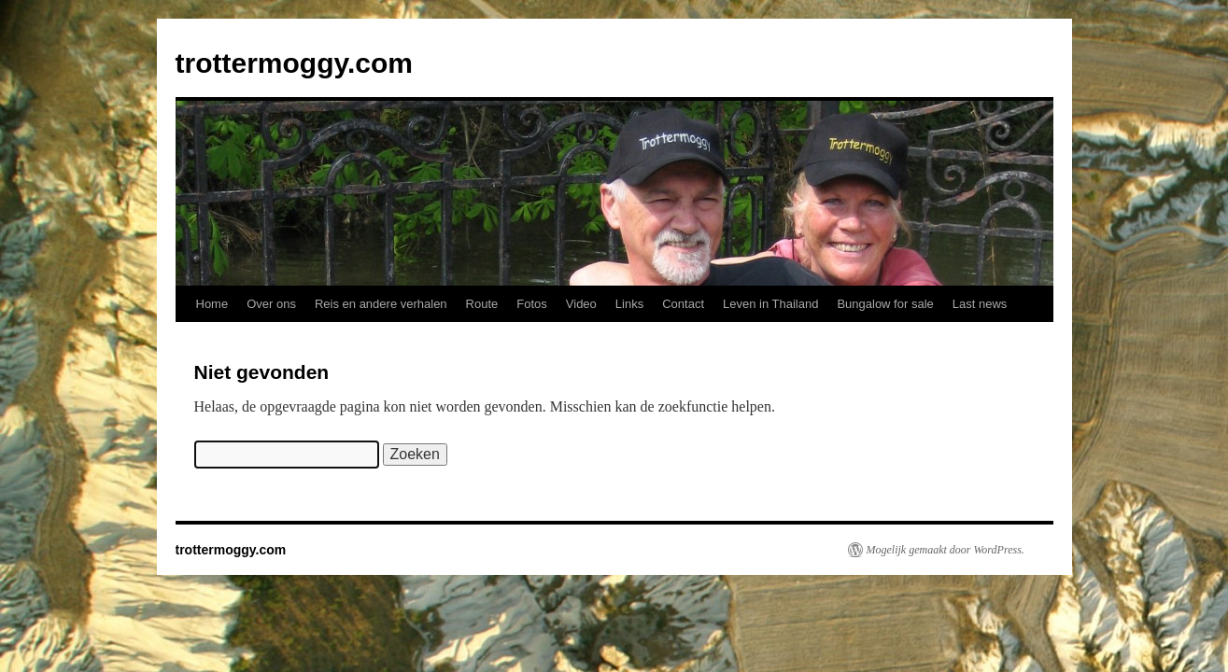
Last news (980, 304)
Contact (683, 304)
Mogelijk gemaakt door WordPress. (945, 549)
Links (629, 304)
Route (482, 304)
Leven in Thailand (770, 304)
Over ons (271, 304)
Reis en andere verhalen (381, 304)
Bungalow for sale (885, 304)
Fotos (531, 304)
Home (212, 304)
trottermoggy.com (294, 63)
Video (581, 304)
